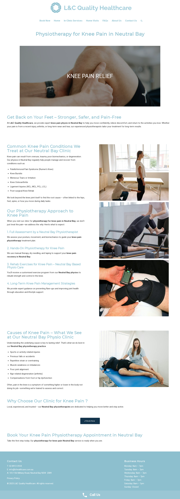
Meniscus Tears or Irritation (23, 178)
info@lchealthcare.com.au (21, 469)
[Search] (140, 20)
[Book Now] (90, 421)
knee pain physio (59, 123)
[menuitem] (45, 20)
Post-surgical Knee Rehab (22, 191)
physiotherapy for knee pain (47, 221)
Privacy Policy (13, 478)
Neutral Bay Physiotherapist (58, 232)
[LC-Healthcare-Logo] (90, 8)
